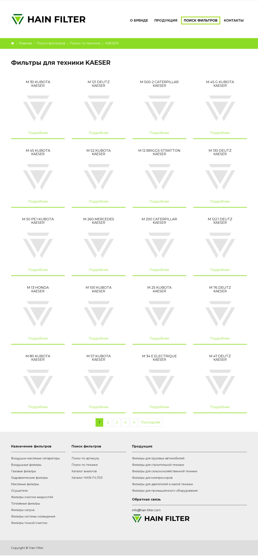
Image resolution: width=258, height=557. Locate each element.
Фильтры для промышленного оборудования (165, 492)
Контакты (234, 20)
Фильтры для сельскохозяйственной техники (164, 473)
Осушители (19, 492)
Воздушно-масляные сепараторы (35, 460)
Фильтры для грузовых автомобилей (158, 460)
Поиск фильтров (200, 20)
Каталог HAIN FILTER (87, 479)
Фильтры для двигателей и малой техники (162, 486)
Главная (25, 45)
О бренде (139, 20)
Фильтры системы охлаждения (33, 518)
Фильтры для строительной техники (158, 466)
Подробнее (38, 134)
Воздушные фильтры (26, 466)
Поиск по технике (85, 45)
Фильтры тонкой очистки (29, 524)
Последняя (150, 424)
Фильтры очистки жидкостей (32, 499)
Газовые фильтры (23, 473)
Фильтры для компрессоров (152, 479)
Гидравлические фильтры (29, 479)
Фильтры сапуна (22, 511)
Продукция (165, 20)
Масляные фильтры (25, 486)
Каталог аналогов (84, 473)
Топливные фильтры (25, 505)
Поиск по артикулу (85, 460)
